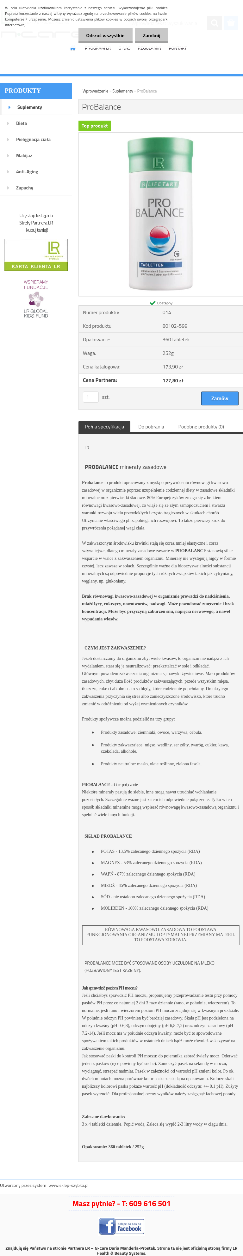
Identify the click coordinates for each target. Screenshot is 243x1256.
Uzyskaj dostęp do (36, 215)
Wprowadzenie (95, 91)
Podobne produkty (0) (201, 426)
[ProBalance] (161, 135)
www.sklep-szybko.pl (68, 1185)
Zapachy (24, 187)
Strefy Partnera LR (36, 222)
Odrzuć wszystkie (105, 35)
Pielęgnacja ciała (33, 139)
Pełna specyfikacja (104, 426)
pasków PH (92, 1003)
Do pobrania (151, 426)
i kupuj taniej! (35, 230)
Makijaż (24, 155)
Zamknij (151, 35)
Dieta (21, 123)
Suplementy (29, 107)
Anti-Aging (27, 171)
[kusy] (91, 397)
